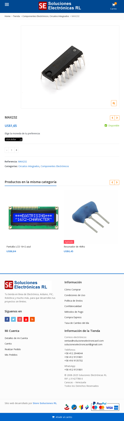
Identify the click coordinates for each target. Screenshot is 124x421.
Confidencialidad (73, 306)
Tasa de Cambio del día (76, 322)
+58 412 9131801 (73, 357)
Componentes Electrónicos (55, 166)
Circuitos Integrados (28, 166)
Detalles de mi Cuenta (16, 338)
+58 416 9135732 (73, 360)
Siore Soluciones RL (45, 403)
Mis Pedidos (11, 354)
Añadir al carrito (64, 417)
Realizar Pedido (13, 349)
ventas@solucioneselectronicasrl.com (84, 340)
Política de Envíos (73, 300)
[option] (70, 67)
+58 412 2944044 (73, 353)
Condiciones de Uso (74, 295)
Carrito (8, 343)
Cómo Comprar (72, 289)
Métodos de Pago (73, 311)
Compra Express (73, 317)
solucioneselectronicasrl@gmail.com (83, 344)
